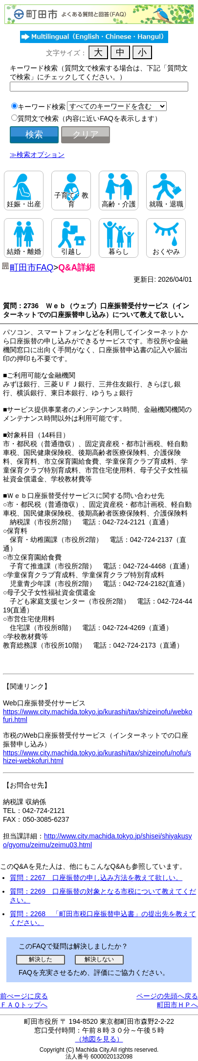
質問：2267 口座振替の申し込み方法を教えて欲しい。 (96, 877)
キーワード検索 (42, 107)
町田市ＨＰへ (177, 1005)
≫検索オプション (37, 154)
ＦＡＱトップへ (23, 1005)
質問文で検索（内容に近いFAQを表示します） (89, 118)
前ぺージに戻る (24, 996)
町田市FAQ (31, 267)
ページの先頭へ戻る (167, 996)
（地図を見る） (99, 1039)
